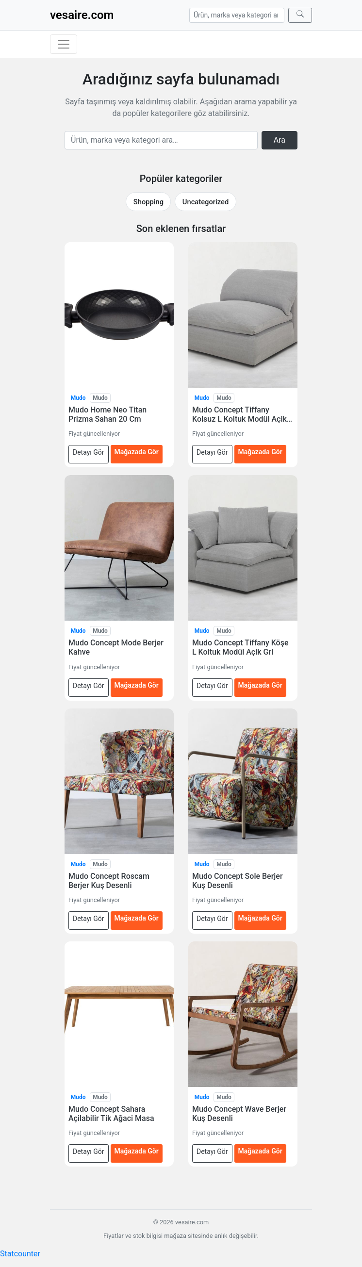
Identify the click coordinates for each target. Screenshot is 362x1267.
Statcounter (20, 1253)
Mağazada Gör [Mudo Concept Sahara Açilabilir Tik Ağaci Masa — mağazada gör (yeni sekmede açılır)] (137, 1151)
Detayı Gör (88, 452)
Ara (279, 140)
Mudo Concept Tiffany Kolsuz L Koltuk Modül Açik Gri (239, 414)
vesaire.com (82, 15)
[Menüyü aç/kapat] (63, 44)
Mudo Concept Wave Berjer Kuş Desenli (239, 1113)
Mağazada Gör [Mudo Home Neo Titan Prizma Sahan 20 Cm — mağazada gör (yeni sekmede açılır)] (137, 452)
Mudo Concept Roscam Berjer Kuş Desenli (108, 881)
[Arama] (236, 15)
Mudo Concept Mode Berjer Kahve (116, 647)
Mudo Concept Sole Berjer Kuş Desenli (237, 881)
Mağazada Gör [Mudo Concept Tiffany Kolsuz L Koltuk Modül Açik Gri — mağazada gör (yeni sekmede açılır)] (260, 452)
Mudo (78, 398)
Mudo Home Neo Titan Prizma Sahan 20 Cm (107, 414)
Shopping (148, 201)
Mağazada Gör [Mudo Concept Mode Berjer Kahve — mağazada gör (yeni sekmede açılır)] (137, 685)
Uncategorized (205, 201)
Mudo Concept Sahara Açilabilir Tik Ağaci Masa (111, 1113)
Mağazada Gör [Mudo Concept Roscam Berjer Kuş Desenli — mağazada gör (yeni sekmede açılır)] (137, 918)
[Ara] (300, 15)
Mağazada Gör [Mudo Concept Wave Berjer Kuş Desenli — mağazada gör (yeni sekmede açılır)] (260, 1151)
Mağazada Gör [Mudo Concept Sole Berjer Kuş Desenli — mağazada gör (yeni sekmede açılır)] (260, 918)
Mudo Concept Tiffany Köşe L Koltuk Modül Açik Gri (240, 647)
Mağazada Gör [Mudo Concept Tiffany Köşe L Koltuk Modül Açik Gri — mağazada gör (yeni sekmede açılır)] (260, 685)
